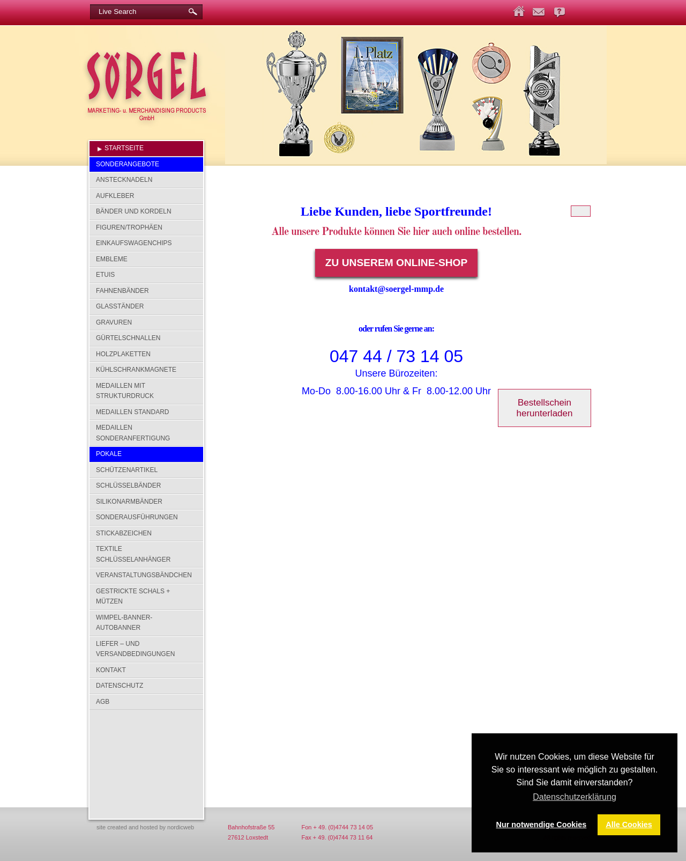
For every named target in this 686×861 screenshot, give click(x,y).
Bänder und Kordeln (134, 211)
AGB (102, 701)
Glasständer (120, 306)
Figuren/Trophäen (129, 227)
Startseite (124, 148)
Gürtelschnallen (128, 338)
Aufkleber (115, 196)
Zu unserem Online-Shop (396, 262)
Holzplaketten (123, 354)
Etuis (105, 274)
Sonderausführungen (137, 517)
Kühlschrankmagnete (136, 369)
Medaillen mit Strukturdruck (125, 391)
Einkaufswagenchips (134, 243)
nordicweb (180, 827)
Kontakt (111, 670)
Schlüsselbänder (128, 485)
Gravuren (114, 322)
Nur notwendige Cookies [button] (541, 824)
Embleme (112, 259)
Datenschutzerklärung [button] (574, 796)
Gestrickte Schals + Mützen (133, 596)
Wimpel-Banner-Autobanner (124, 623)
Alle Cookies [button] (629, 824)
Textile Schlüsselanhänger (133, 554)
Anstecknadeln (124, 179)
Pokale (109, 454)
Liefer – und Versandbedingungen (135, 649)
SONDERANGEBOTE (127, 164)
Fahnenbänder (122, 291)
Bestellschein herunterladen (545, 408)
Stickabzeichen (124, 533)
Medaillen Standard (132, 412)
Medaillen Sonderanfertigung (133, 433)
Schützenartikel (127, 470)
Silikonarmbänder (129, 501)
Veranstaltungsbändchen (144, 575)
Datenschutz (119, 685)
